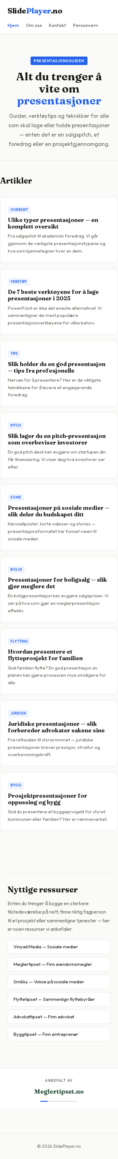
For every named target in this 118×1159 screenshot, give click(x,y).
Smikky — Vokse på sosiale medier (49, 982)
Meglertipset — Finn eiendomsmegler (53, 964)
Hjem (13, 25)
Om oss (34, 25)
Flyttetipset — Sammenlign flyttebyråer (54, 999)
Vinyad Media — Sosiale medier (46, 947)
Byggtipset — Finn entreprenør (46, 1034)
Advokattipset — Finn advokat (44, 1017)
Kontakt (57, 25)
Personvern (85, 25)
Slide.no (35, 10)
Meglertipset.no (59, 1091)
